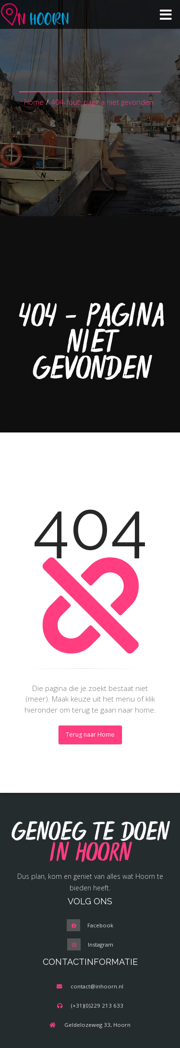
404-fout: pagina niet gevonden (102, 102)
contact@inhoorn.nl (97, 986)
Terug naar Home (90, 734)
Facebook (100, 925)
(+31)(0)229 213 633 (97, 1005)
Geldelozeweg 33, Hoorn (97, 1024)
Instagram (100, 944)
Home (34, 102)
